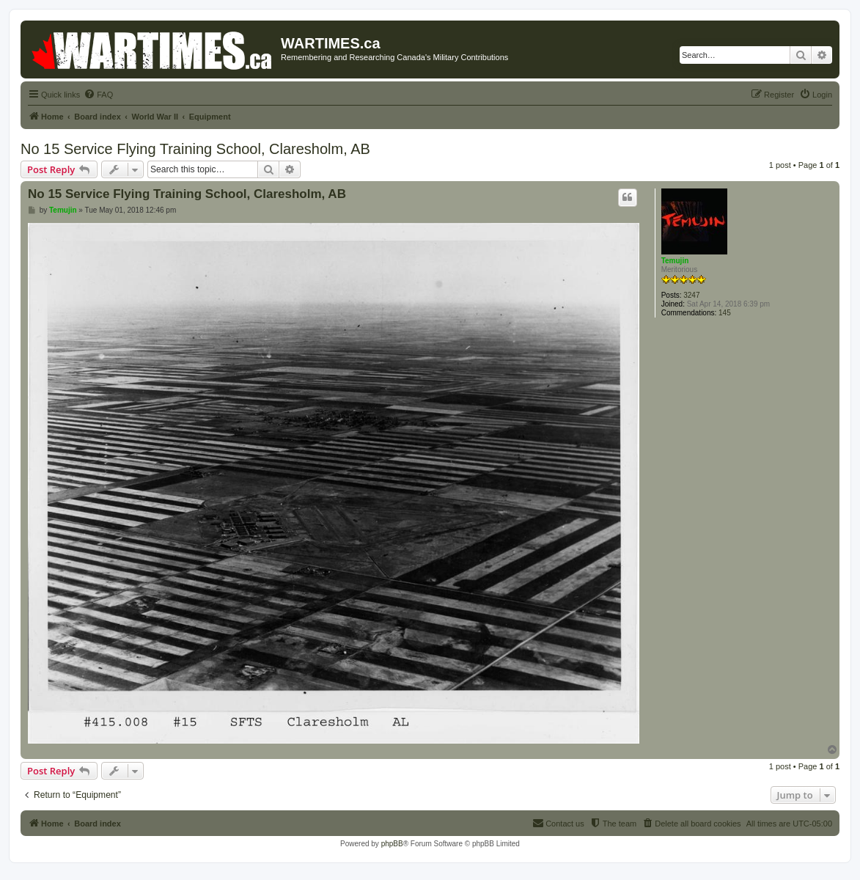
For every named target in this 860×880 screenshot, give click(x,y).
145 (724, 313)
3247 (691, 295)
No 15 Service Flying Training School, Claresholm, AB (195, 149)
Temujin (675, 261)
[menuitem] (98, 94)
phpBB (392, 844)
